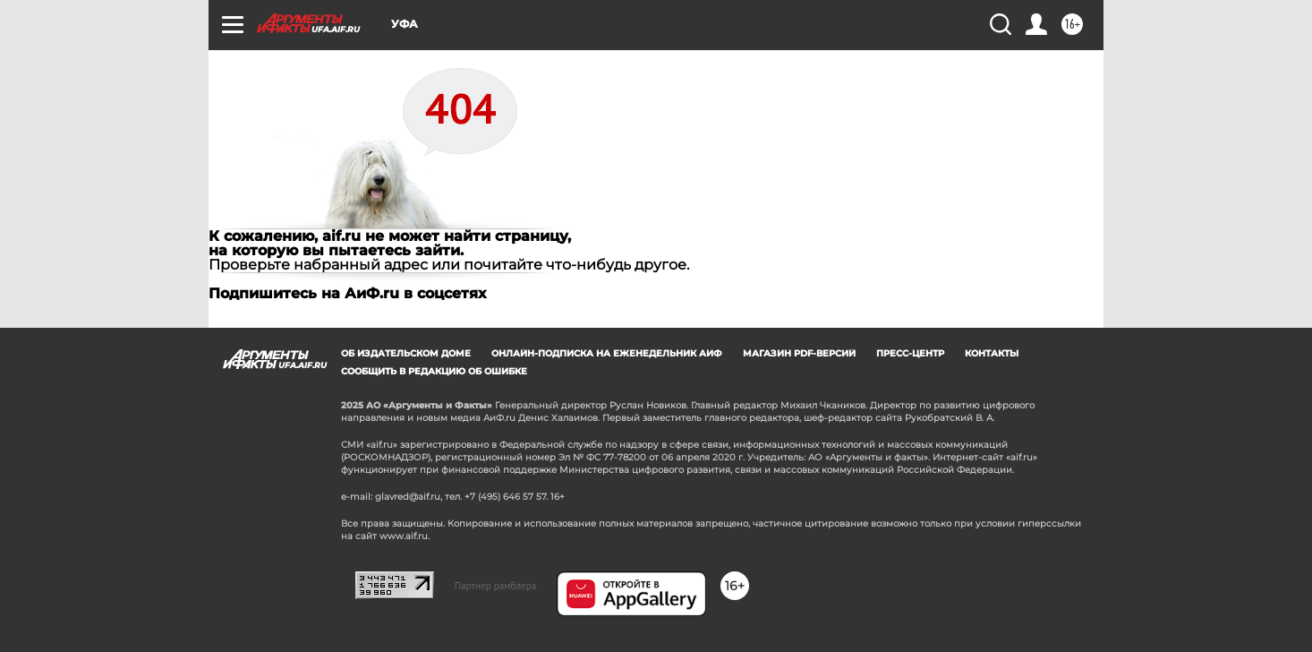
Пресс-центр (910, 353)
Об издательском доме (406, 353)
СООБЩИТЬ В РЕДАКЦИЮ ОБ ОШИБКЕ (434, 371)
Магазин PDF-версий (799, 353)
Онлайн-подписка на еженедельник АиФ (606, 353)
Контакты (991, 353)
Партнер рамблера (496, 585)
